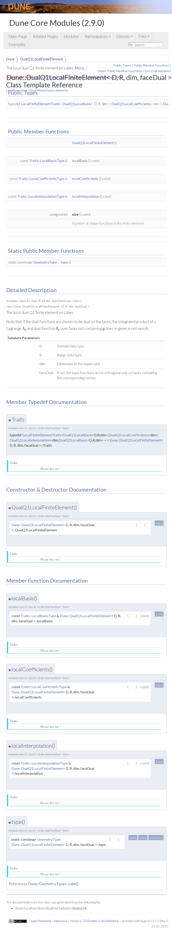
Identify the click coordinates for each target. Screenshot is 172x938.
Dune (10, 59)
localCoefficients (85, 178)
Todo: (14, 463)
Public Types (122, 65)
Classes (124, 37)
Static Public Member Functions (120, 71)
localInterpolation (85, 196)
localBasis (80, 160)
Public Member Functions (151, 65)
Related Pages (45, 36)
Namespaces (97, 37)
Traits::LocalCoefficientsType (41, 178)
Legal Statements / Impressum (49, 921)
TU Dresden (90, 921)
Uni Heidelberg (109, 921)
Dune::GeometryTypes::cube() (53, 883)
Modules (71, 36)
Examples (17, 44)
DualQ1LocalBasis (76, 104)
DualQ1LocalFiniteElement (41, 59)
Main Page (18, 36)
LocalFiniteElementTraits (40, 104)
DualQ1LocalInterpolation (30, 440)
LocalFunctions (16, 90)
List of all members (158, 71)
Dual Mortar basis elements (49, 90)
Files (144, 37)
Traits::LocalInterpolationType (40, 196)
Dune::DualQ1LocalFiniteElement (135, 440)
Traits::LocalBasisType (46, 160)
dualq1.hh (79, 908)
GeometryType (45, 262)
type (64, 262)
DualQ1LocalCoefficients (131, 104)
